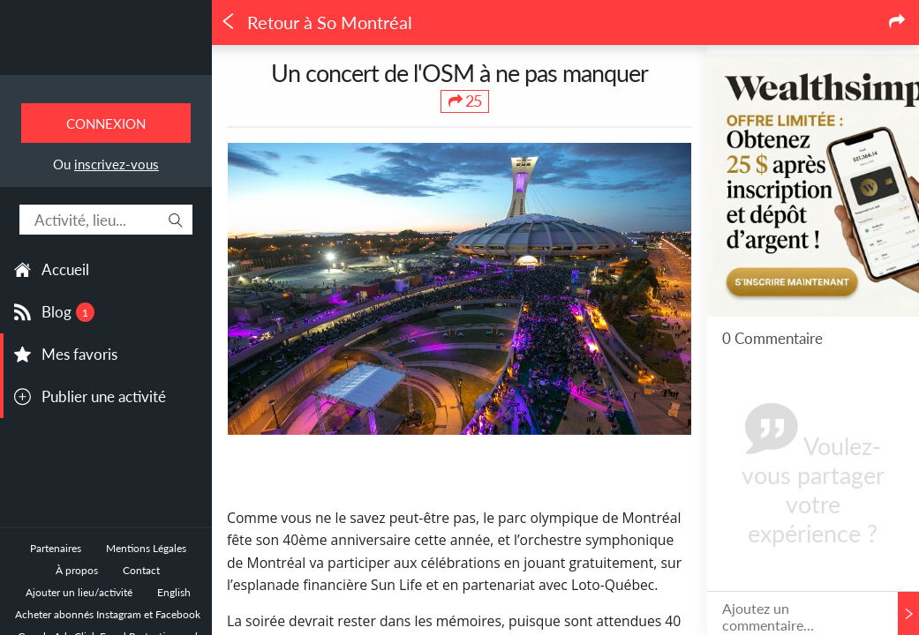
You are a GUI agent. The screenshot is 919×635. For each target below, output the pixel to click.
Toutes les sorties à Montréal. (106, 53)
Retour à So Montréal (316, 22)
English (174, 592)
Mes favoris (79, 354)
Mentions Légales (146, 548)
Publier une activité (103, 396)
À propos (77, 570)
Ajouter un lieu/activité (79, 592)
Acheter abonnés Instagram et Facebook (107, 614)
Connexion (106, 123)
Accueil (65, 269)
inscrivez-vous (116, 164)
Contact (141, 570)
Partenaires (55, 548)
